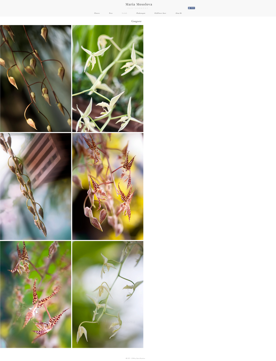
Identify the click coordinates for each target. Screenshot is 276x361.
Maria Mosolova (139, 4)
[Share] (191, 8)
